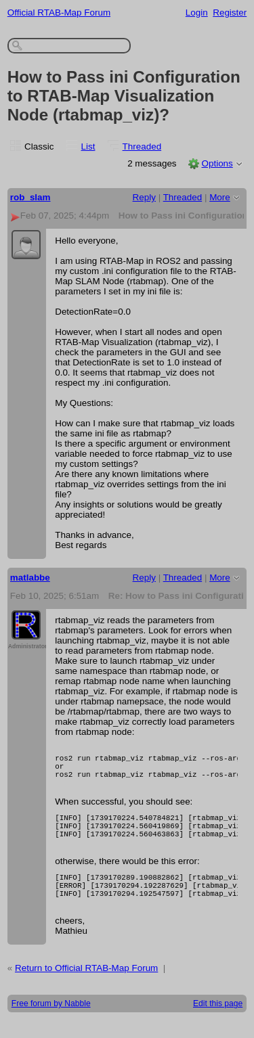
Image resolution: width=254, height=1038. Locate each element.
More (219, 197)
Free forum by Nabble (51, 1021)
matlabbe (30, 577)
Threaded (142, 146)
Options (216, 163)
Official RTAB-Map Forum (58, 12)
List (88, 146)
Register (230, 12)
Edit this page (217, 1021)
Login (197, 12)
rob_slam (30, 197)
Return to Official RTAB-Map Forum (86, 986)
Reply (144, 197)
